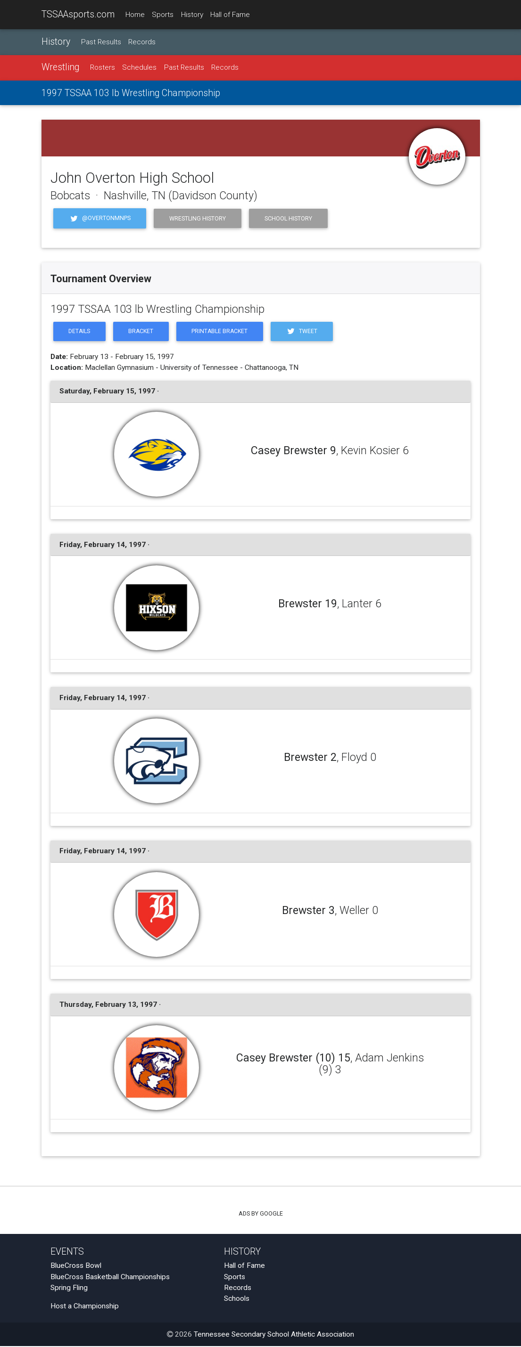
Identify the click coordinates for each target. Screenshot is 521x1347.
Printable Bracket (223, 331)
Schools (236, 1299)
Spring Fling (69, 1288)
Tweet (306, 332)
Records (142, 42)
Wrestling (60, 67)
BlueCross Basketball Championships (110, 1277)
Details (80, 331)
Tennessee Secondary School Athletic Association (274, 1335)
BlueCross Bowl (75, 1266)
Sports (163, 14)
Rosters (102, 68)
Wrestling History (197, 218)
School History (288, 218)
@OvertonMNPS (100, 218)
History (192, 14)
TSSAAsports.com (78, 14)
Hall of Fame (230, 14)
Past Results (101, 42)
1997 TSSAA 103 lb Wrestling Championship (130, 93)
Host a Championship (84, 1306)
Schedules (139, 68)
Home (135, 14)
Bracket (143, 331)
